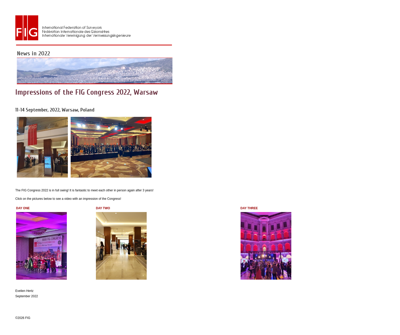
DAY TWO (103, 208)
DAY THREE (249, 208)
